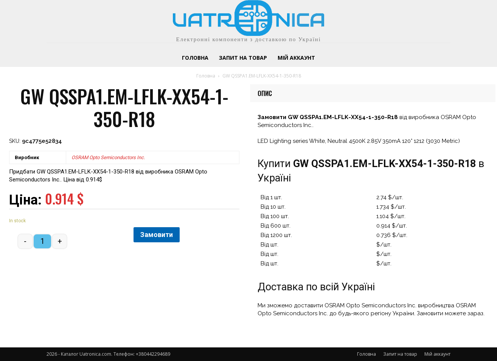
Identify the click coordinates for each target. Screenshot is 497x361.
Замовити (156, 235)
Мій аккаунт (437, 354)
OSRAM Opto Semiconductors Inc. (108, 157)
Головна (205, 76)
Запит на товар (400, 354)
